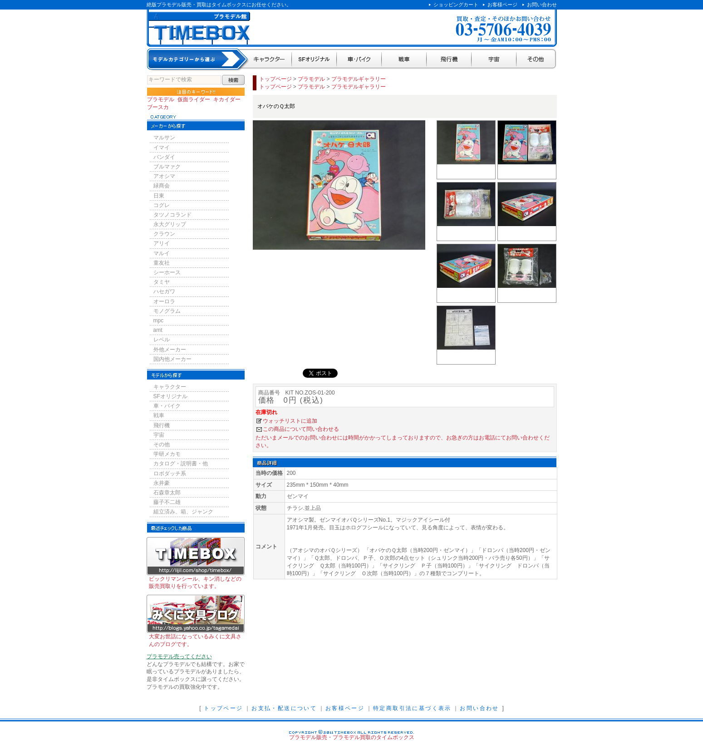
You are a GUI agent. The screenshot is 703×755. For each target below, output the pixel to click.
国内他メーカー (172, 359)
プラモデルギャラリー (358, 79)
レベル (161, 339)
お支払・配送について (284, 708)
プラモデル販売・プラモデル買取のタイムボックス (351, 737)
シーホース (167, 272)
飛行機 (449, 59)
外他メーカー (169, 349)
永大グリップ (169, 224)
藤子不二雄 (167, 502)
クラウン (164, 234)
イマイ (161, 147)
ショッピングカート (455, 4)
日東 (158, 195)
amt (157, 330)
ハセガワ (164, 291)
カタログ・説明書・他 (180, 463)
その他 (536, 59)
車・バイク (359, 59)
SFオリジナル (314, 59)
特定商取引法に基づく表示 (412, 708)
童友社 (161, 263)
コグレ (161, 205)
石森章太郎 (167, 492)
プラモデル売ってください (179, 656)
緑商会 (161, 186)
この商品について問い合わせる (301, 429)
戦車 (404, 59)
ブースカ (158, 107)
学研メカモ (167, 454)
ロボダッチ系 (169, 473)
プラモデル (160, 99)
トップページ (275, 79)
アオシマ (164, 176)
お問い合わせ (542, 4)
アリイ (161, 243)
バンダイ (164, 157)
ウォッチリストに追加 (290, 421)
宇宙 (494, 59)
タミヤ (161, 282)
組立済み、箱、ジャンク (183, 511)
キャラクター (270, 59)
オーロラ (164, 301)
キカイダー (227, 99)
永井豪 (161, 483)
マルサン (164, 137)
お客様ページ (502, 4)
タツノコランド (172, 215)
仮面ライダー (193, 99)
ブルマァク (167, 166)
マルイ (161, 253)
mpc (158, 320)
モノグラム (167, 311)
